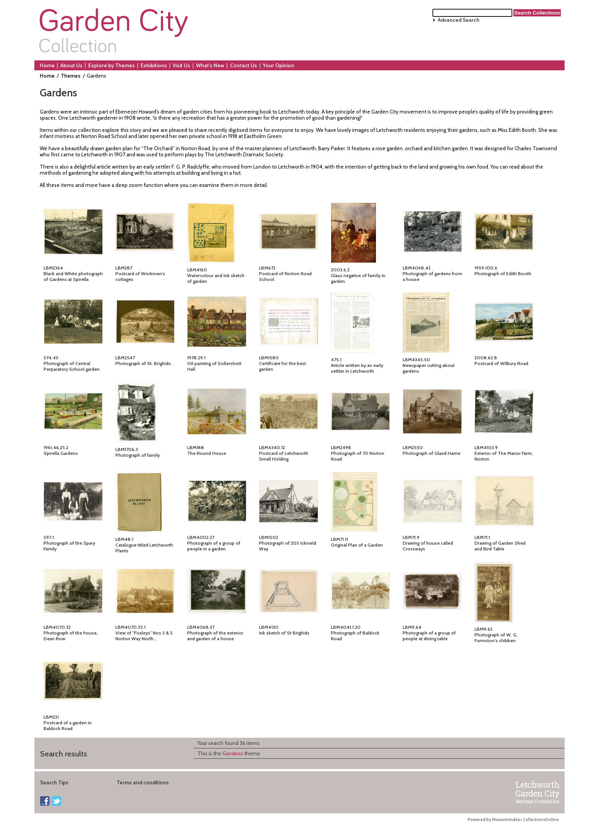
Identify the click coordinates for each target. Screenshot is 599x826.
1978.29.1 (196, 357)
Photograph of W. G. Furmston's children (496, 637)
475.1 (336, 359)
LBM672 (267, 268)
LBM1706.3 (126, 449)
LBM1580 (269, 357)
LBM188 (195, 447)
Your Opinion (278, 65)
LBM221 (51, 717)
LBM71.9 (411, 537)
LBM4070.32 (57, 627)
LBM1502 (268, 537)
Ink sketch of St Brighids (284, 633)
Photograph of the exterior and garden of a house (215, 635)
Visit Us (181, 65)
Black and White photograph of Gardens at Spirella (73, 276)
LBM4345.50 (416, 359)
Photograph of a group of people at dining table (429, 635)
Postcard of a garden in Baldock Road (68, 725)
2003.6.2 (340, 270)
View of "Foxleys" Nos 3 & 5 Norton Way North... (144, 635)
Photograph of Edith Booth (502, 273)
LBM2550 (413, 447)
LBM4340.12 (272, 447)
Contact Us (243, 65)
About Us (71, 65)
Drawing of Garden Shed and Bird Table (500, 546)
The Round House (206, 453)
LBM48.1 (124, 539)
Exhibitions (154, 65)
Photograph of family (137, 455)
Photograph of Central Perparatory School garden (72, 366)
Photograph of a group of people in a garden (213, 546)
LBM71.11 (339, 539)
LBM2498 (341, 447)
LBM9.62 (483, 629)
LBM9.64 (412, 627)
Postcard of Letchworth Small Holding (283, 456)
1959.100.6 (485, 268)
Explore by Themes (111, 65)
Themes (71, 76)
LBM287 (123, 268)
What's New (210, 65)
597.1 (49, 537)
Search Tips (54, 782)
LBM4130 (268, 627)
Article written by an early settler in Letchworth (357, 368)
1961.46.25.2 (56, 447)
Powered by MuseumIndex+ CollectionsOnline (513, 819)
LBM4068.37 (200, 627)
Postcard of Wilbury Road (501, 363)
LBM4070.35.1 (130, 627)
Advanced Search (458, 20)
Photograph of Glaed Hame (431, 453)
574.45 (51, 357)
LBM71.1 (482, 537)
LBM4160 (197, 270)
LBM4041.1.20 (346, 627)
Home (47, 65)
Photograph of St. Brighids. (143, 363)
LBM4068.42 (417, 268)
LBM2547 (125, 357)
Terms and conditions (143, 782)
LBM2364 (53, 268)
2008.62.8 (485, 357)
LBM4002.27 (200, 537)
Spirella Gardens (61, 453)
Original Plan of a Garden (357, 545)
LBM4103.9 (486, 447)
